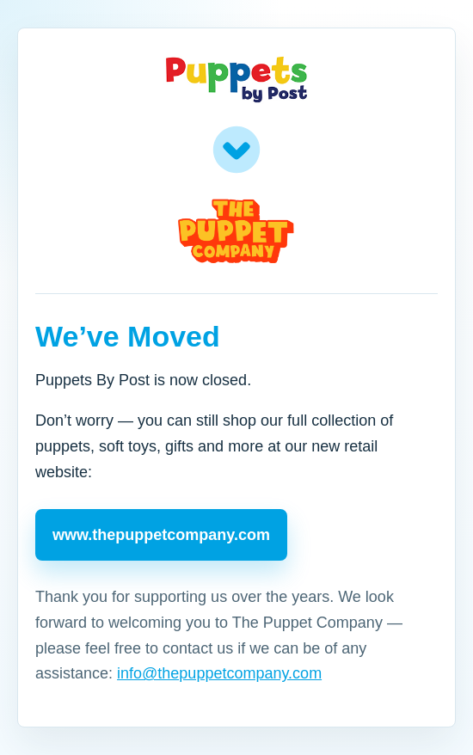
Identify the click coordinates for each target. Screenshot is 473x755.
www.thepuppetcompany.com (161, 534)
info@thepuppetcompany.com (219, 673)
